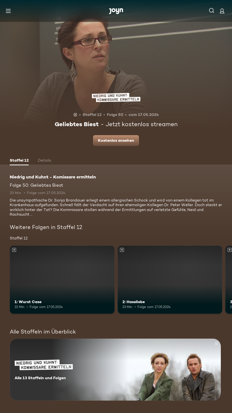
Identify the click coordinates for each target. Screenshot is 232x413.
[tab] (19, 161)
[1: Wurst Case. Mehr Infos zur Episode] (62, 280)
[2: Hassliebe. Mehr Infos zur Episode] (170, 280)
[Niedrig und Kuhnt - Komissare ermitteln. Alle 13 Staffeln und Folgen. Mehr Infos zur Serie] (115, 370)
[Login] (222, 11)
